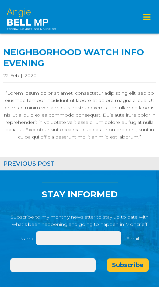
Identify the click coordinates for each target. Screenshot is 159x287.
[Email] (53, 265)
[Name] (78, 238)
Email (132, 238)
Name (27, 238)
